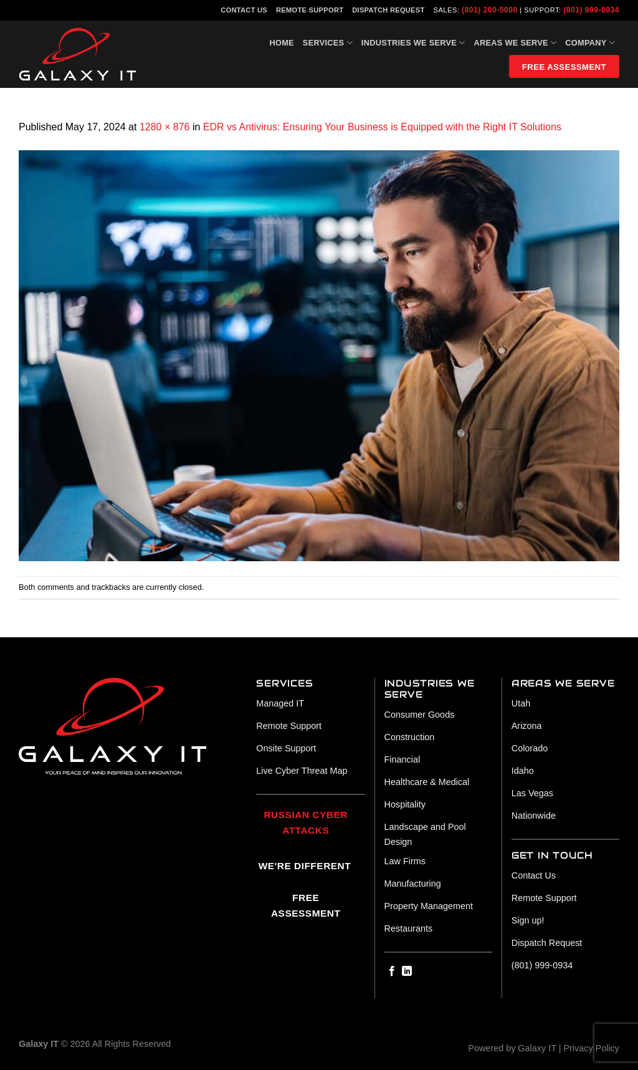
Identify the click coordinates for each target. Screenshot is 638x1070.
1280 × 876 (165, 127)
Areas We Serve (515, 43)
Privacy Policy (591, 1048)
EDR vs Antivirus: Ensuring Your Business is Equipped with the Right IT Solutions (382, 127)
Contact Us (244, 10)
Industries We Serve (413, 43)
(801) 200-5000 (490, 10)
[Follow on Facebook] (392, 971)
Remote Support (309, 10)
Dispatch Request (388, 10)
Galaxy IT (537, 1048)
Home (281, 42)
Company (590, 43)
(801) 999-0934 (591, 10)
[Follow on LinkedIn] (407, 971)
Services (328, 43)
